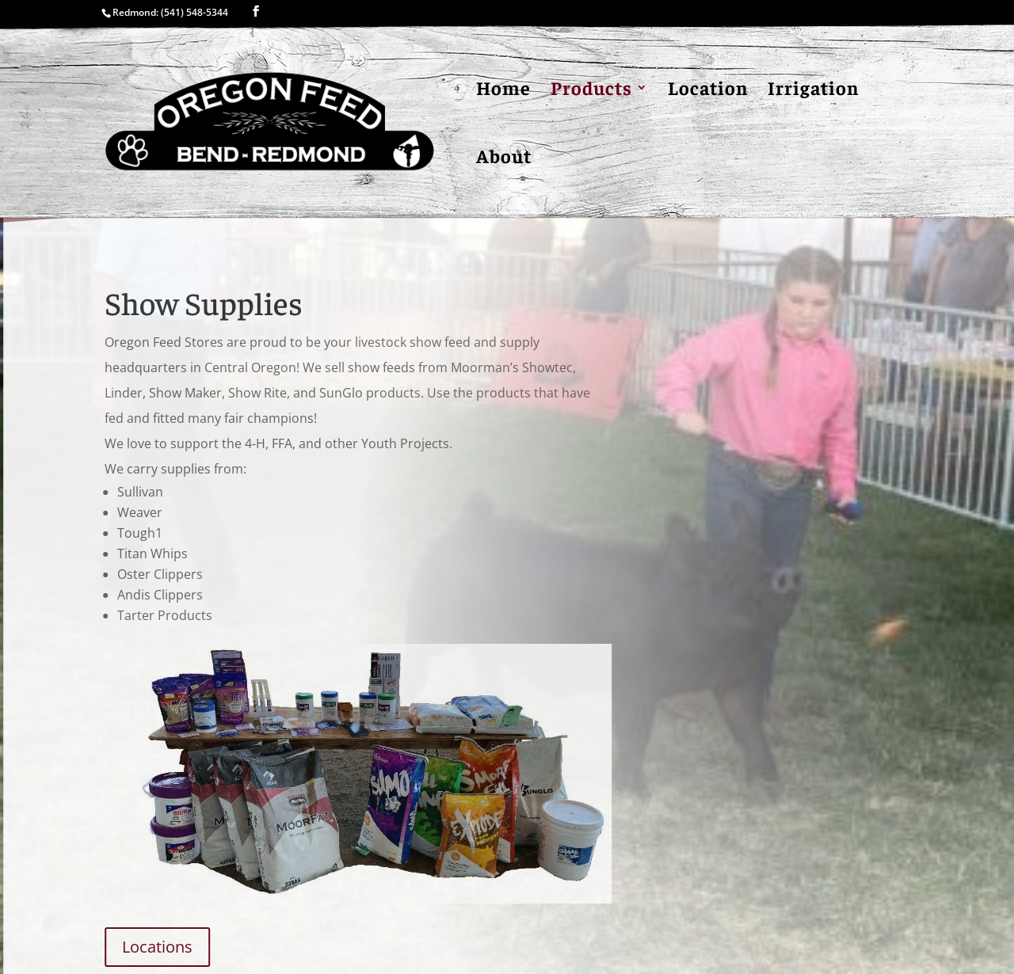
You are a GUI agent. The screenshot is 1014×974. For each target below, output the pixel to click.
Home (503, 90)
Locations (162, 946)
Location (708, 90)
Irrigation (813, 90)
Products (591, 90)
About (504, 158)
